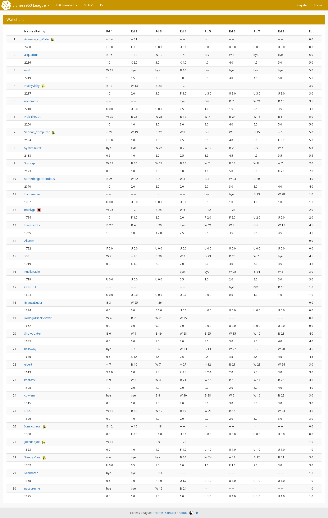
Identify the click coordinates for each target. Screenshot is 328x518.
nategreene (32, 488)
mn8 (27, 70)
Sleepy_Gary (32, 457)
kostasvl (30, 380)
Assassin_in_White (37, 39)
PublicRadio (32, 272)
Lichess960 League (29, 5)
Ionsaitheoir (33, 426)
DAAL (28, 411)
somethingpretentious (39, 179)
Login (318, 5)
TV (101, 5)
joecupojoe (32, 442)
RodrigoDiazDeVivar (37, 318)
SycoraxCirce (33, 148)
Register (302, 5)
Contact (170, 513)
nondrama (31, 101)
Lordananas (32, 194)
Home (159, 513)
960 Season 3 (66, 5)
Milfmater (31, 473)
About (183, 513)
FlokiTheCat (32, 117)
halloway (30, 349)
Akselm (29, 241)
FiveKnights (32, 225)
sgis (26, 256)
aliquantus (31, 55)
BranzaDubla (33, 302)
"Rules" (88, 5)
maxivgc (30, 210)
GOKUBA (30, 287)
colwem (29, 395)
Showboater (32, 333)
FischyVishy (32, 86)
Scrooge (30, 163)
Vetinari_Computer (37, 132)
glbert (28, 364)
